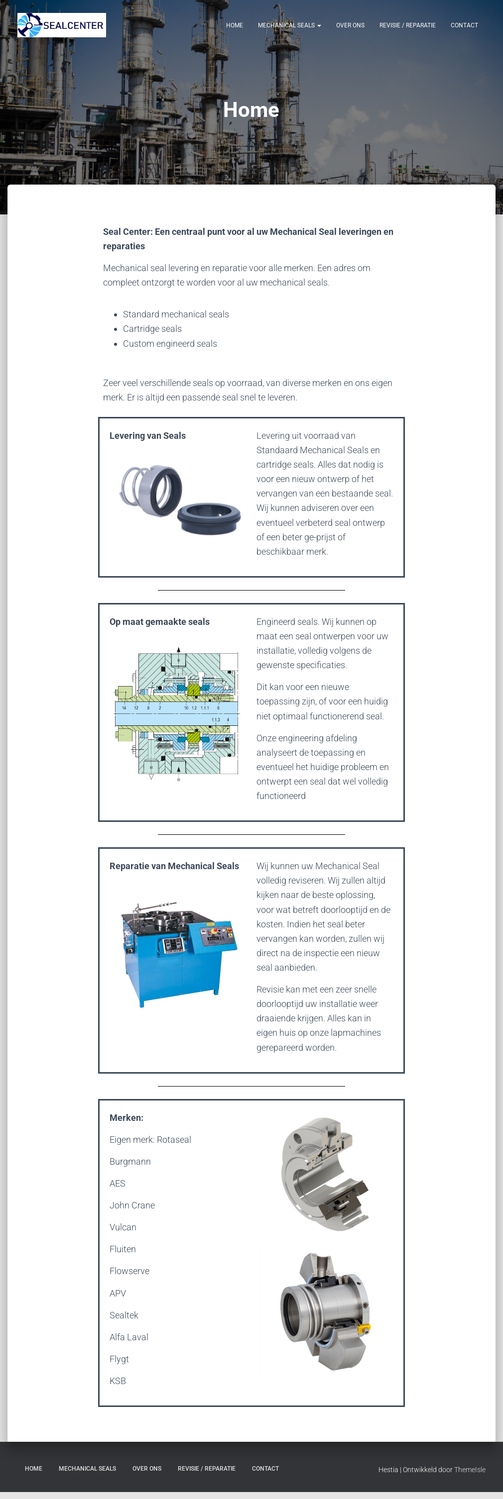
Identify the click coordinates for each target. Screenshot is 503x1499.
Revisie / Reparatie (407, 25)
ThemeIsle (470, 1477)
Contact (464, 25)
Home (234, 25)
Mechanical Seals (289, 25)
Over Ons (350, 25)
